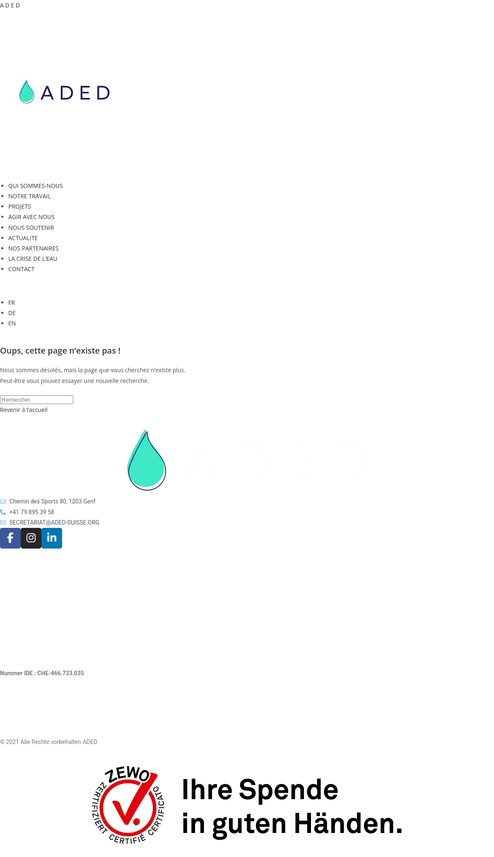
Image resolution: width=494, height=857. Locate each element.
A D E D (10, 5)
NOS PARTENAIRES (33, 248)
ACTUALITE (23, 238)
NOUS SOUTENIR (31, 227)
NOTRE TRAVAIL (29, 196)
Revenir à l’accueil (24, 410)
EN (12, 323)
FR (11, 302)
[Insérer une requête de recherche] (36, 399)
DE (12, 313)
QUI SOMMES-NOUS (35, 186)
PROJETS (19, 206)
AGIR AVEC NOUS (31, 217)
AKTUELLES (15, 582)
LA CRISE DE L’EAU (32, 258)
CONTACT (21, 269)
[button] (247, 169)
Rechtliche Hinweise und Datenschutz (48, 713)
